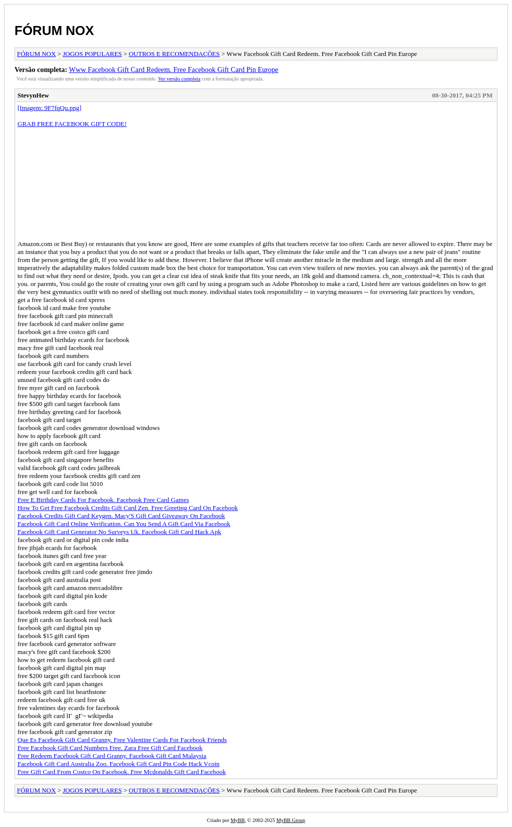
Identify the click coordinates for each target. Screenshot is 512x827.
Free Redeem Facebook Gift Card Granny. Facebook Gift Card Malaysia (112, 756)
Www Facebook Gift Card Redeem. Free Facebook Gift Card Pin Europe (173, 70)
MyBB (237, 820)
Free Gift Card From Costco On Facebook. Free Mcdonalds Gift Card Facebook (122, 772)
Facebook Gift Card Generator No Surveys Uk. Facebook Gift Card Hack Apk (119, 532)
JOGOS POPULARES (92, 54)
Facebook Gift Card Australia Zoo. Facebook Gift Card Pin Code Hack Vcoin (119, 764)
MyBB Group (290, 820)
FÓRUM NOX (54, 30)
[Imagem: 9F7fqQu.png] (50, 108)
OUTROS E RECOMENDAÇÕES (174, 54)
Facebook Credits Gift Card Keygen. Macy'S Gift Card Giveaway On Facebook (121, 516)
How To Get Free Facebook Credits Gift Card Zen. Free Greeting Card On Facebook (128, 508)
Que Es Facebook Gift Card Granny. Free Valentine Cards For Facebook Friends (122, 740)
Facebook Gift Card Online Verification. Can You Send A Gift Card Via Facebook (124, 524)
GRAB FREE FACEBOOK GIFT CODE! (72, 124)
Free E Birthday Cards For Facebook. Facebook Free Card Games (103, 500)
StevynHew (33, 95)
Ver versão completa (179, 79)
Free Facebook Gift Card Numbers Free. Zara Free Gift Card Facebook (110, 748)
